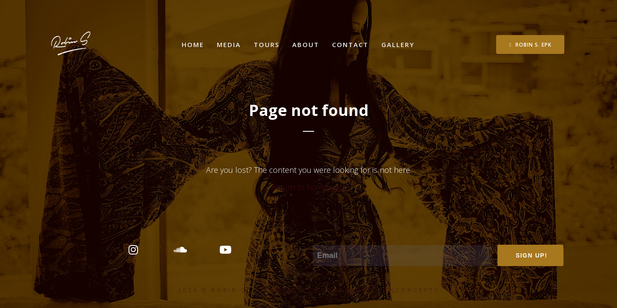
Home (193, 44)
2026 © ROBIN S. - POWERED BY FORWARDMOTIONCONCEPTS (309, 290)
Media (229, 44)
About (305, 44)
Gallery (397, 44)
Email (322, 239)
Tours (266, 44)
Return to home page (308, 187)
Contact (350, 44)
